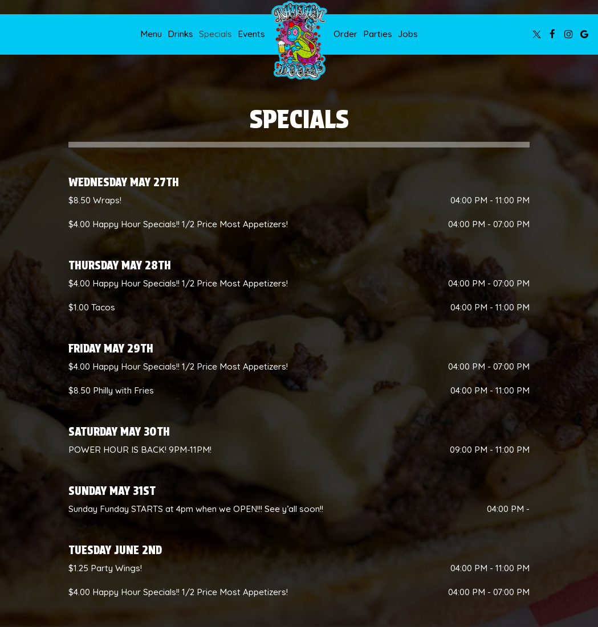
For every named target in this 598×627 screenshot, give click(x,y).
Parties (377, 33)
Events (251, 33)
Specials (215, 33)
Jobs (408, 33)
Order (345, 33)
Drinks (180, 33)
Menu (151, 33)
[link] (299, 40)
